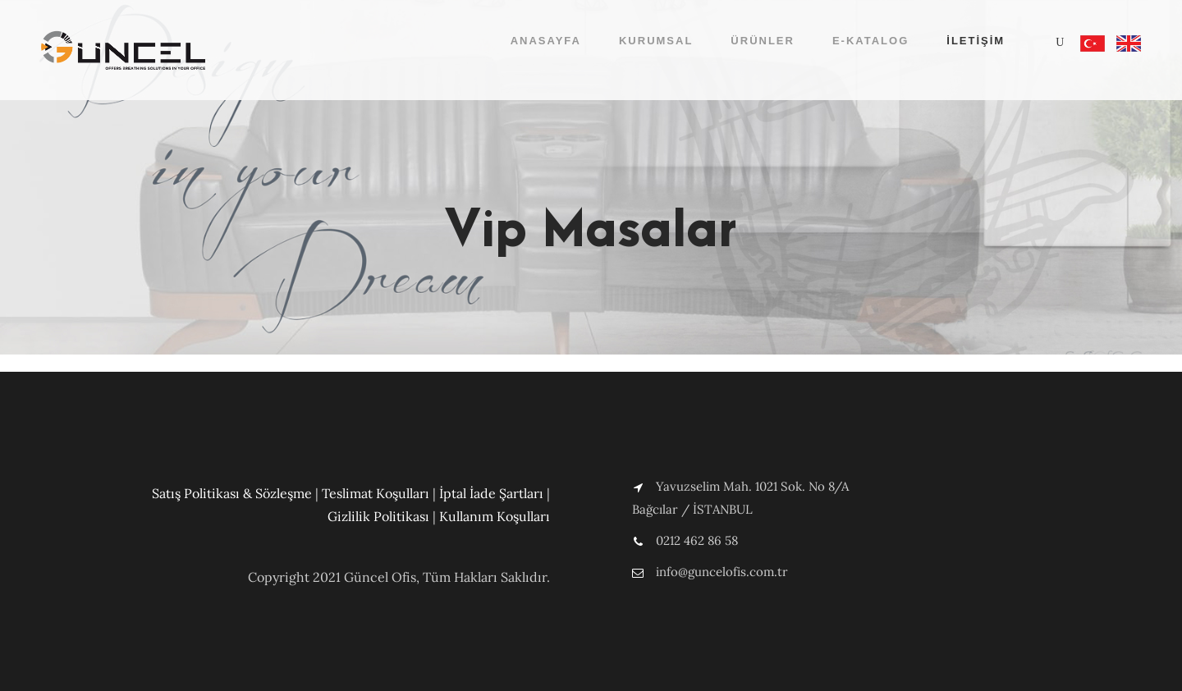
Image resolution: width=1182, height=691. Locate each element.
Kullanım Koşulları (494, 516)
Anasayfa (546, 40)
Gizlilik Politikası (378, 516)
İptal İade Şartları (491, 493)
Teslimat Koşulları (375, 493)
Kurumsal (656, 40)
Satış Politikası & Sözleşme (232, 493)
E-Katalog (870, 40)
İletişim (975, 40)
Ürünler (763, 40)
